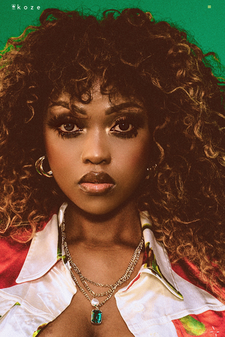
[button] (209, 7)
